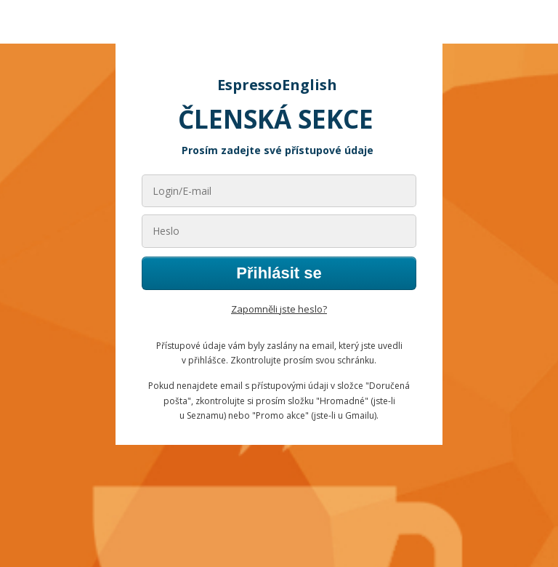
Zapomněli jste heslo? (279, 308)
